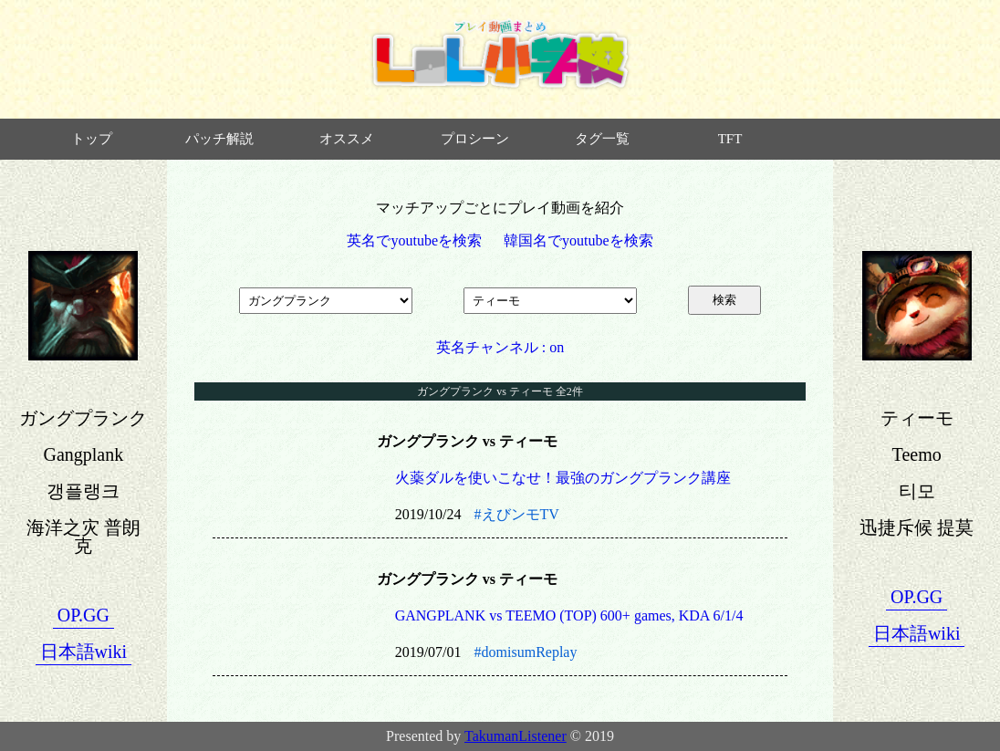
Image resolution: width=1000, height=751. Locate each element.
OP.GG (83, 615)
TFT (730, 138)
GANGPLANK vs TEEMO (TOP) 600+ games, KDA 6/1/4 (569, 615)
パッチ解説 (219, 138)
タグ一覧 (602, 138)
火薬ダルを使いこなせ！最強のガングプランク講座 (563, 477)
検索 (724, 300)
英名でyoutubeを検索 (414, 240)
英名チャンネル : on (500, 347)
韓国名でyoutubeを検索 (578, 240)
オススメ (346, 138)
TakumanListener (515, 736)
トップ (91, 138)
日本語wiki (84, 651)
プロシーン (475, 138)
